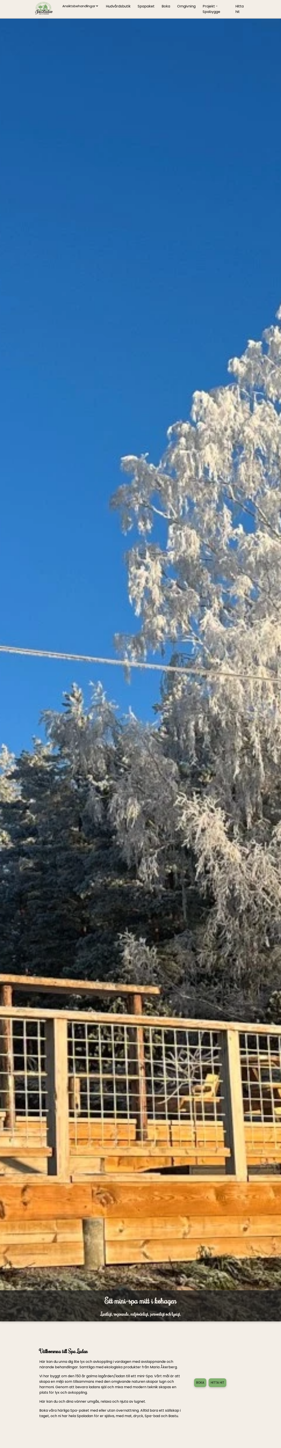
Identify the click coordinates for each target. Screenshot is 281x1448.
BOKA (200, 1383)
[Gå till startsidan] (44, 9)
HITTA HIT (217, 1383)
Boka (166, 6)
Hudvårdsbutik (118, 6)
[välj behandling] (80, 6)
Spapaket (146, 6)
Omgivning (186, 6)
